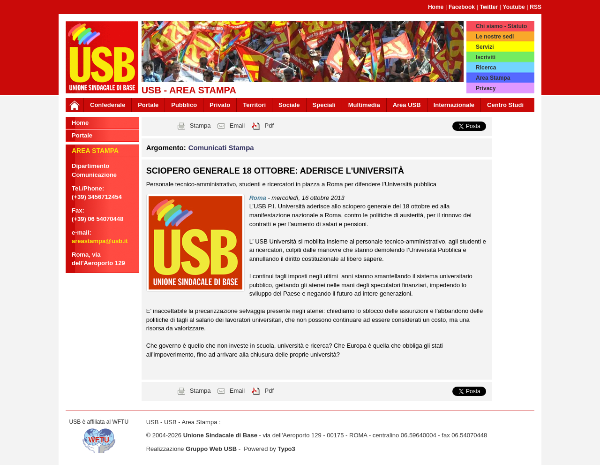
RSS (535, 7)
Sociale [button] (289, 104)
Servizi (485, 47)
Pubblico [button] (184, 104)
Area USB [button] (407, 104)
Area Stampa (493, 78)
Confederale (107, 104)
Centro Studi (505, 104)
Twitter (489, 7)
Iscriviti (485, 57)
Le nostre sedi (495, 36)
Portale (148, 104)
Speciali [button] (324, 104)
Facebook (462, 7)
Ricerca (486, 67)
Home (435, 7)
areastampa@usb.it (100, 240)
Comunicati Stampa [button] (221, 148)
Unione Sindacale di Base (220, 435)
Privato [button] (220, 104)
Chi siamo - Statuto (501, 26)
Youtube (514, 7)
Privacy (486, 88)
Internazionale (454, 104)
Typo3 (286, 448)
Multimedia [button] (364, 104)
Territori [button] (254, 104)
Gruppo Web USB (211, 448)
